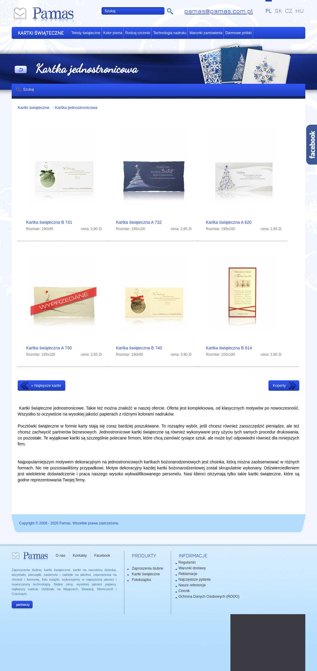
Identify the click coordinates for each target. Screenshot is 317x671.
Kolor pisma (112, 33)
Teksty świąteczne (85, 33)
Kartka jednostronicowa (76, 107)
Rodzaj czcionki (137, 33)
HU (299, 10)
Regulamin (187, 562)
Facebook (102, 555)
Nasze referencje (192, 585)
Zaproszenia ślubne (147, 568)
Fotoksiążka (141, 580)
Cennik (184, 591)
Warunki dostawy (192, 568)
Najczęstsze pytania (195, 579)
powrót (21, 70)
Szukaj (28, 89)
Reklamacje (188, 574)
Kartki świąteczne (34, 107)
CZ (288, 10)
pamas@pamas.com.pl (218, 11)
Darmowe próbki (238, 33)
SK (278, 10)
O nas (60, 555)
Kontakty (80, 555)
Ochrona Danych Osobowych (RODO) (209, 596)
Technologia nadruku (169, 33)
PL (268, 10)
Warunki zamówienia (205, 33)
